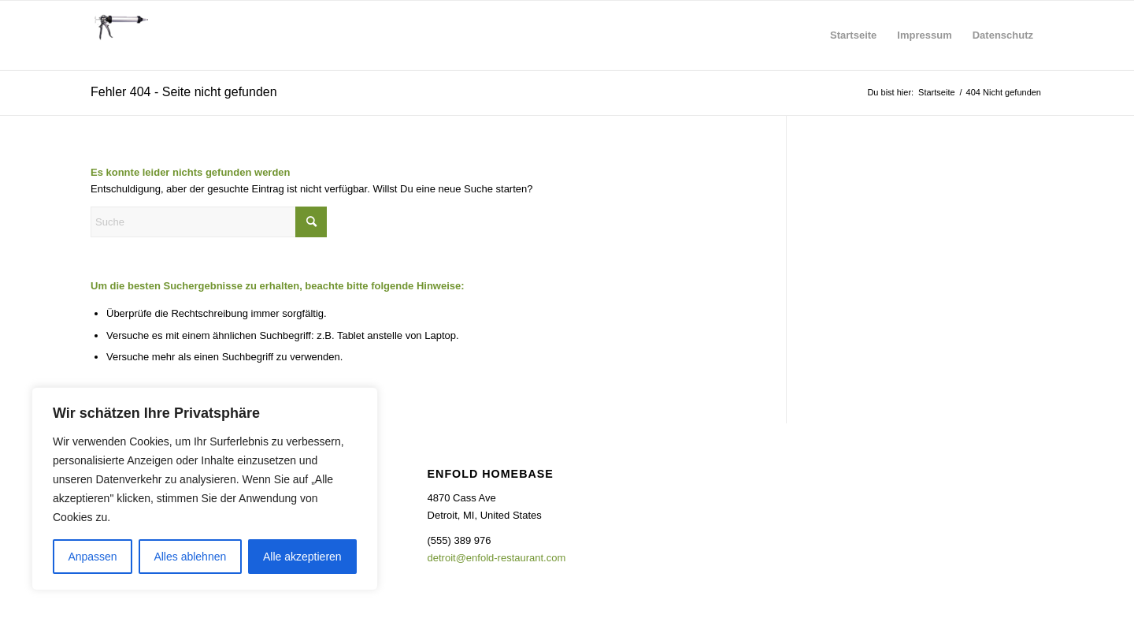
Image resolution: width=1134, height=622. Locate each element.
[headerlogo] (119, 35)
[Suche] (209, 222)
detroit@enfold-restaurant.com (497, 558)
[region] (205, 488)
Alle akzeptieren (302, 556)
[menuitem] (853, 35)
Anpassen (92, 556)
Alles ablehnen (190, 556)
